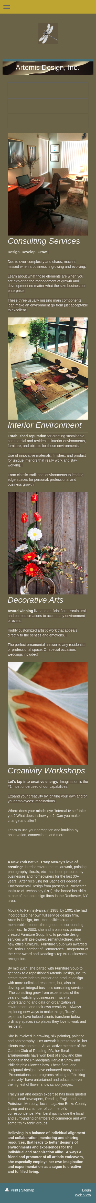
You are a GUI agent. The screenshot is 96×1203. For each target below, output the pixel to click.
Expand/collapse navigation (48, 6)
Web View (83, 1195)
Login (86, 1190)
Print (12, 1190)
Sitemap (27, 1190)
